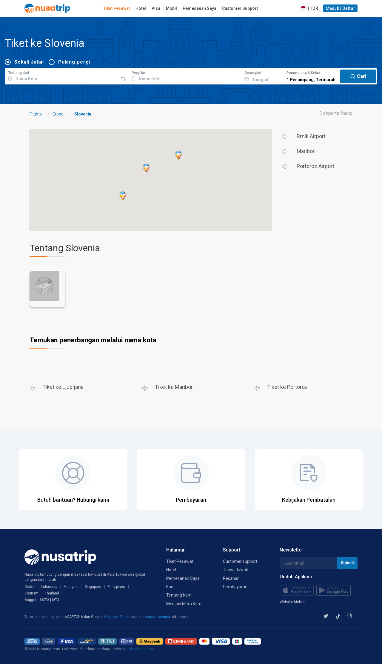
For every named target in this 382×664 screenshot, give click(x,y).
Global (29, 587)
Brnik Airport (311, 136)
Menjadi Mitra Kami (184, 603)
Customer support (240, 561)
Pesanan (231, 578)
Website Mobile (292, 602)
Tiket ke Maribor (174, 387)
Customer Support (240, 8)
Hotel (140, 8)
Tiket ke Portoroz (287, 387)
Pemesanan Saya (199, 8)
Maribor (306, 151)
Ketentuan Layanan (155, 617)
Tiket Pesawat (116, 8)
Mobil (171, 8)
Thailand (52, 593)
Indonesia (49, 587)
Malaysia (71, 587)
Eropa (58, 114)
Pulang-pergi (74, 62)
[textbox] (61, 75)
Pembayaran (235, 586)
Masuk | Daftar (340, 8)
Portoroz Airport (315, 166)
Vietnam (31, 593)
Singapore (93, 587)
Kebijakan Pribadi (118, 617)
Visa (156, 8)
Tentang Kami (179, 595)
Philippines (116, 587)
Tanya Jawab (235, 569)
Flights (36, 114)
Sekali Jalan (29, 62)
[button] (146, 168)
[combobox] (61, 75)
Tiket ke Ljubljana (63, 387)
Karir (170, 586)
